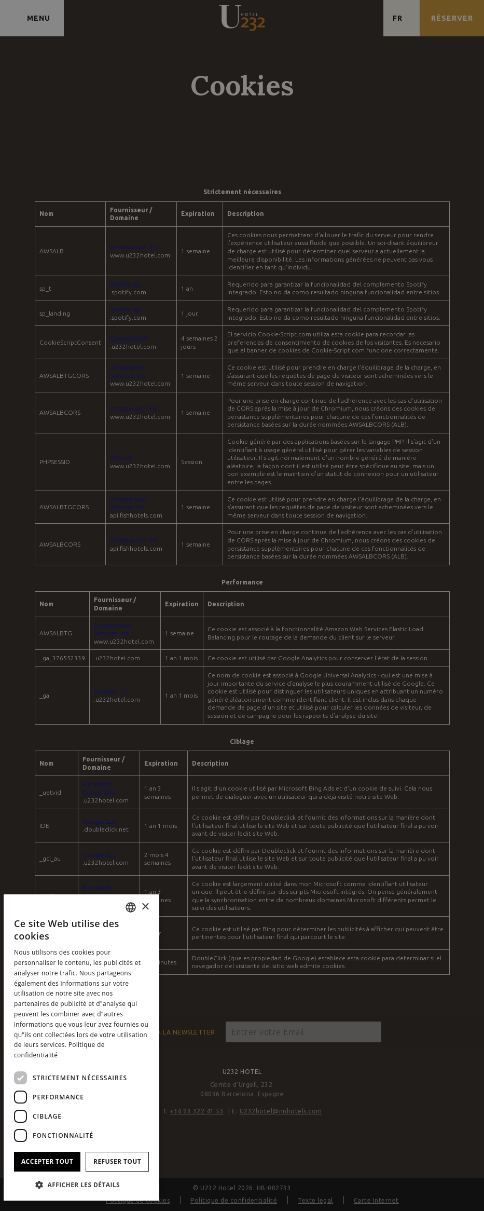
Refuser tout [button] (117, 1161)
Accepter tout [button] (47, 1161)
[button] (81, 1184)
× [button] (145, 907)
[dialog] (81, 1047)
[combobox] (131, 907)
